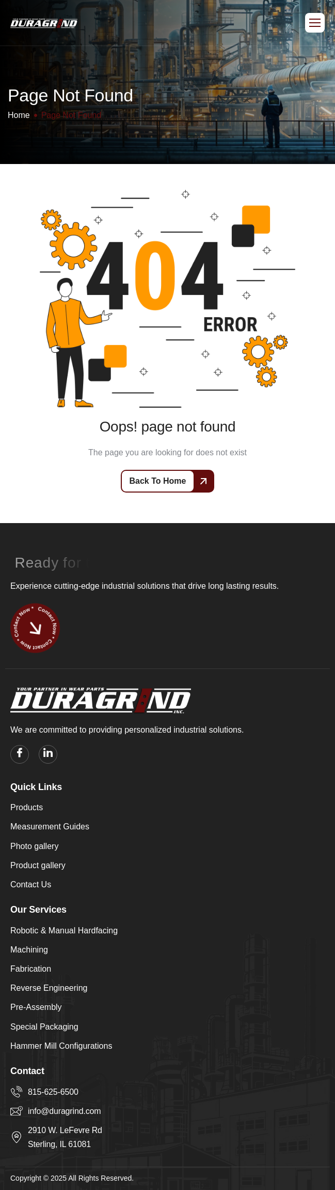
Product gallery (38, 865)
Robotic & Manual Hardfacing (64, 930)
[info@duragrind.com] (16, 1111)
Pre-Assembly (36, 1007)
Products (26, 807)
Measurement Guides (49, 826)
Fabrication (30, 968)
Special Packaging (44, 1026)
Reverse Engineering (48, 988)
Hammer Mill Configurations (61, 1046)
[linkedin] (48, 754)
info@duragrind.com (64, 1111)
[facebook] (19, 754)
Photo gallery (34, 846)
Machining (29, 949)
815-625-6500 (53, 1092)
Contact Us (30, 884)
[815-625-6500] (16, 1091)
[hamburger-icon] (315, 23)
